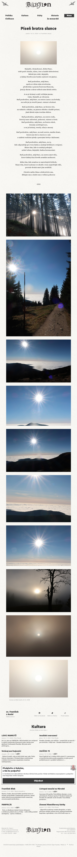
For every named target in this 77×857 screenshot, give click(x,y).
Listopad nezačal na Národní (52, 789)
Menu (69, 15)
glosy (41, 738)
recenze (4, 791)
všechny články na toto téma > (38, 730)
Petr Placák (17, 738)
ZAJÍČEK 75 (44, 751)
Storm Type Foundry (54, 845)
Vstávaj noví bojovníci (11, 751)
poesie (28, 33)
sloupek (4, 754)
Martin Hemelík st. (20, 791)
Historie (55, 15)
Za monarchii (53, 18)
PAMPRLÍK (7, 805)
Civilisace (9, 18)
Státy (39, 15)
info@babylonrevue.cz (12, 832)
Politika (8, 15)
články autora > (10, 717)
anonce (4, 738)
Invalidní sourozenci (48, 736)
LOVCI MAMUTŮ (9, 736)
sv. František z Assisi (45, 33)
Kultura (24, 15)
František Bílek (8, 789)
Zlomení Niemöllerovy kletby (52, 805)
